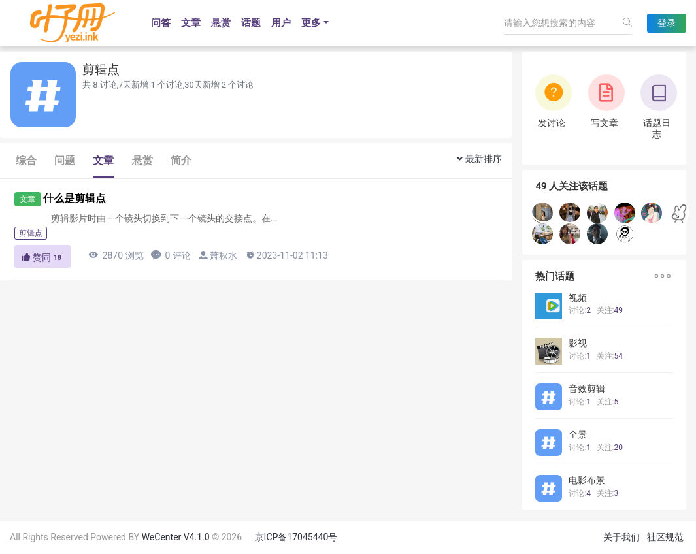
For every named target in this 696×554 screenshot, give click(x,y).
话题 (251, 23)
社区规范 (665, 537)
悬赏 (221, 23)
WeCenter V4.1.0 (176, 537)
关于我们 (621, 537)
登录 (666, 23)
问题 (64, 160)
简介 (181, 160)
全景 (578, 434)
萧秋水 (223, 255)
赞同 (42, 257)
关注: (610, 310)
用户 (281, 23)
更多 (311, 23)
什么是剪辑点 (74, 198)
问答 (161, 23)
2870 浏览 (115, 255)
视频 (578, 298)
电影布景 (587, 480)
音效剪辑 (587, 388)
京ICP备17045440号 (296, 537)
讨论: (580, 310)
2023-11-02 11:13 (286, 255)
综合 (26, 160)
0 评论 (171, 255)
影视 (578, 343)
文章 (191, 23)
